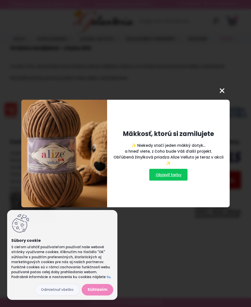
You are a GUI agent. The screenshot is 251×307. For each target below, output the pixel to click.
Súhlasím (97, 289)
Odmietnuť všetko (57, 289)
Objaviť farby (168, 175)
